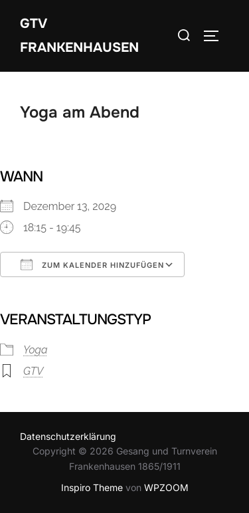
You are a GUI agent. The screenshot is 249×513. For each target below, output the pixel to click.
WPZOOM (166, 487)
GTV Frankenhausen (79, 35)
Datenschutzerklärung (68, 436)
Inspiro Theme (92, 487)
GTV (33, 371)
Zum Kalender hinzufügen (92, 264)
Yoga (35, 350)
